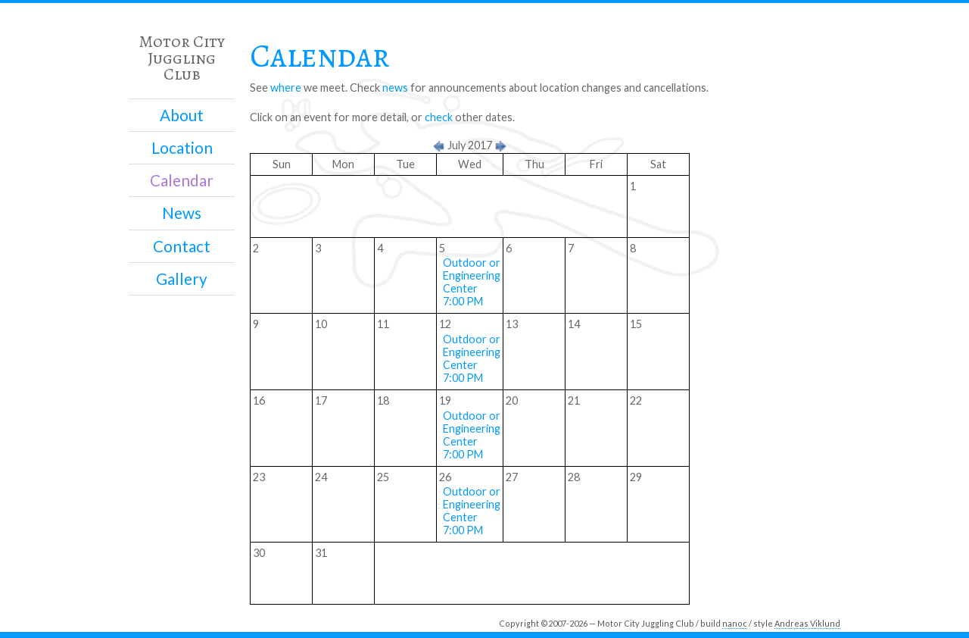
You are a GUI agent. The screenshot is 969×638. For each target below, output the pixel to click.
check (439, 117)
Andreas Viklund (807, 623)
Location (182, 148)
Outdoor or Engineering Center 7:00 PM (471, 282)
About (182, 115)
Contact (181, 246)
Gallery (181, 279)
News (181, 213)
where (285, 87)
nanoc (734, 623)
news (395, 87)
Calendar (181, 180)
